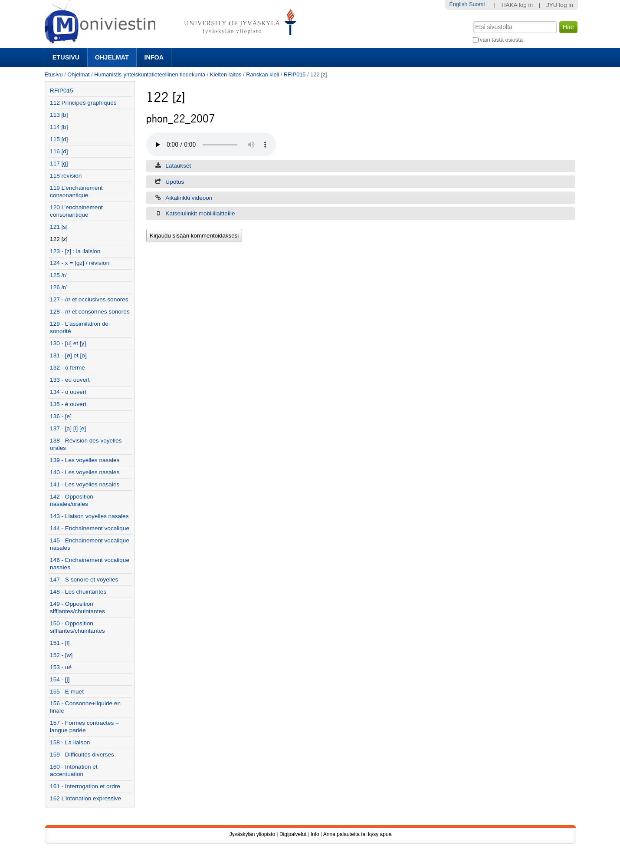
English (458, 4)
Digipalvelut (292, 834)
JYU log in (559, 5)
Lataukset (178, 165)
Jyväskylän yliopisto (252, 834)
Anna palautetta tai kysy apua (357, 834)
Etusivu (65, 57)
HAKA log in (517, 5)
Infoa (154, 57)
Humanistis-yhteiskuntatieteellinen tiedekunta (149, 74)
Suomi (477, 4)
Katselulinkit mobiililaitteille (200, 213)
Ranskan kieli (262, 74)
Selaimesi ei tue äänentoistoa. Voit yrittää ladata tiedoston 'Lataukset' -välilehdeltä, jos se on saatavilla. (211, 144)
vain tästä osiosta (501, 39)
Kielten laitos (226, 74)
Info (315, 834)
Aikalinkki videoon (188, 198)
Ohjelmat (112, 57)
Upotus (174, 181)
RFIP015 (295, 74)
